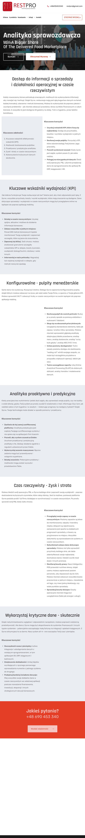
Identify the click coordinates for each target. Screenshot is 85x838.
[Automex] (19, 6)
